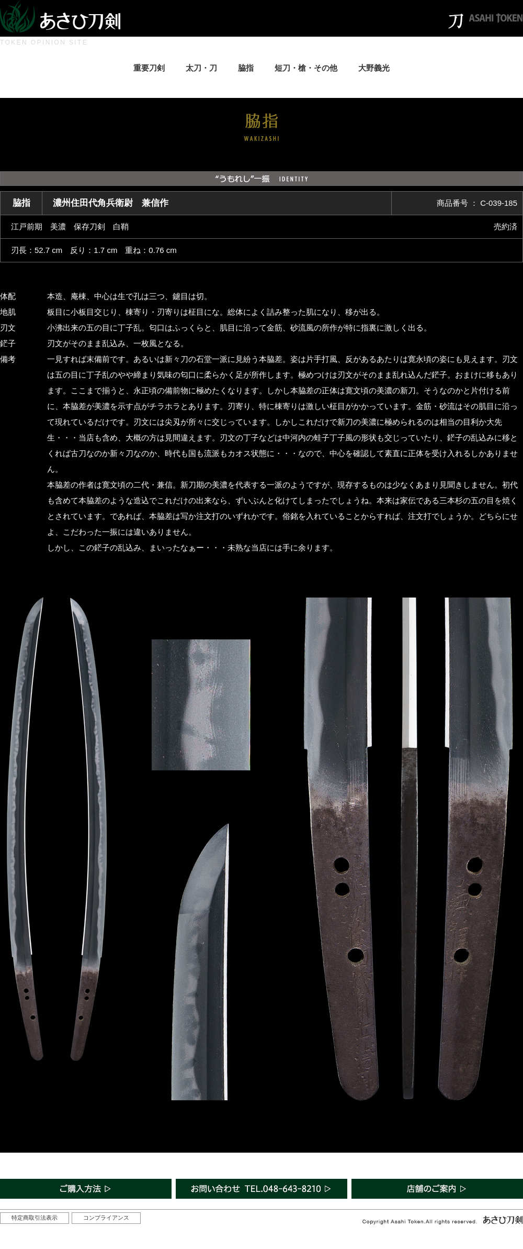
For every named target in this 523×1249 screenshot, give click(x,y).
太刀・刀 (201, 67)
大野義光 (374, 67)
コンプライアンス (106, 1217)
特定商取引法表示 (35, 1217)
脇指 (246, 67)
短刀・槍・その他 (306, 67)
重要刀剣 (149, 67)
